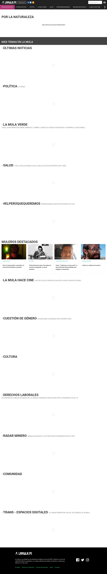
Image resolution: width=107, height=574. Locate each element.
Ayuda (51, 567)
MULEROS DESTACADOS (79, 7)
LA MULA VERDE (42, 7)
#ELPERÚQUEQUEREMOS (63, 7)
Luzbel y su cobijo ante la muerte (91, 265)
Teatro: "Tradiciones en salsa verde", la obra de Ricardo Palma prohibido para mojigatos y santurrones (66, 267)
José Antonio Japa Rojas (62, 261)
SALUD (51, 7)
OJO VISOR (31, 261)
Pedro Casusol (6, 261)
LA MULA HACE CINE (94, 7)
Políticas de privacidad (42, 567)
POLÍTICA (32, 7)
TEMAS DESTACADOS (7, 7)
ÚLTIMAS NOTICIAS (21, 7)
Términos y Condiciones (28, 567)
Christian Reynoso (86, 261)
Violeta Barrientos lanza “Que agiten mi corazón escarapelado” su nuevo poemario (40, 267)
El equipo (17, 567)
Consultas (57, 567)
